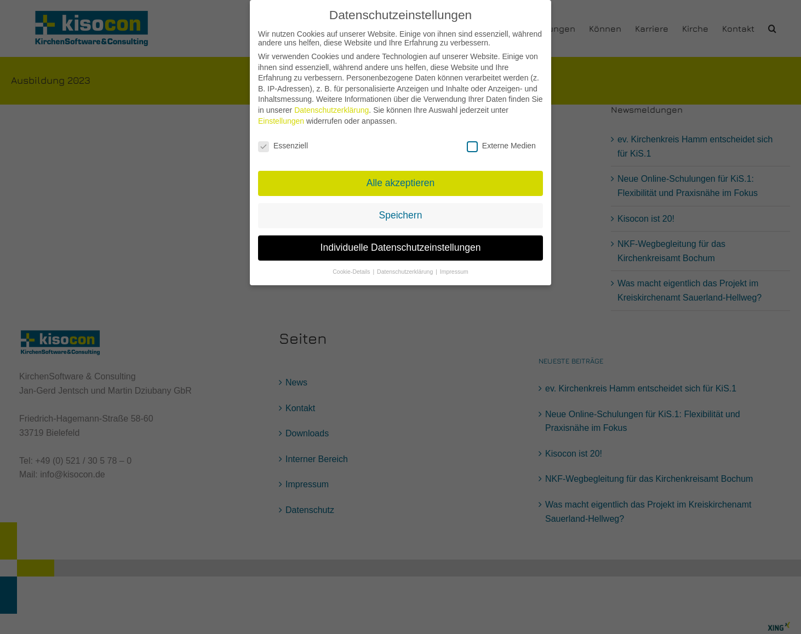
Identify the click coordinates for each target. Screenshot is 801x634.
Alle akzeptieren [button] (401, 178)
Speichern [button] (400, 210)
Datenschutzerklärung (331, 105)
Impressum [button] (454, 266)
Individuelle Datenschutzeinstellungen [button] (401, 242)
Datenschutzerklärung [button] (405, 266)
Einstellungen (281, 116)
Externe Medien (501, 140)
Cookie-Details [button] (352, 266)
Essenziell (283, 140)
